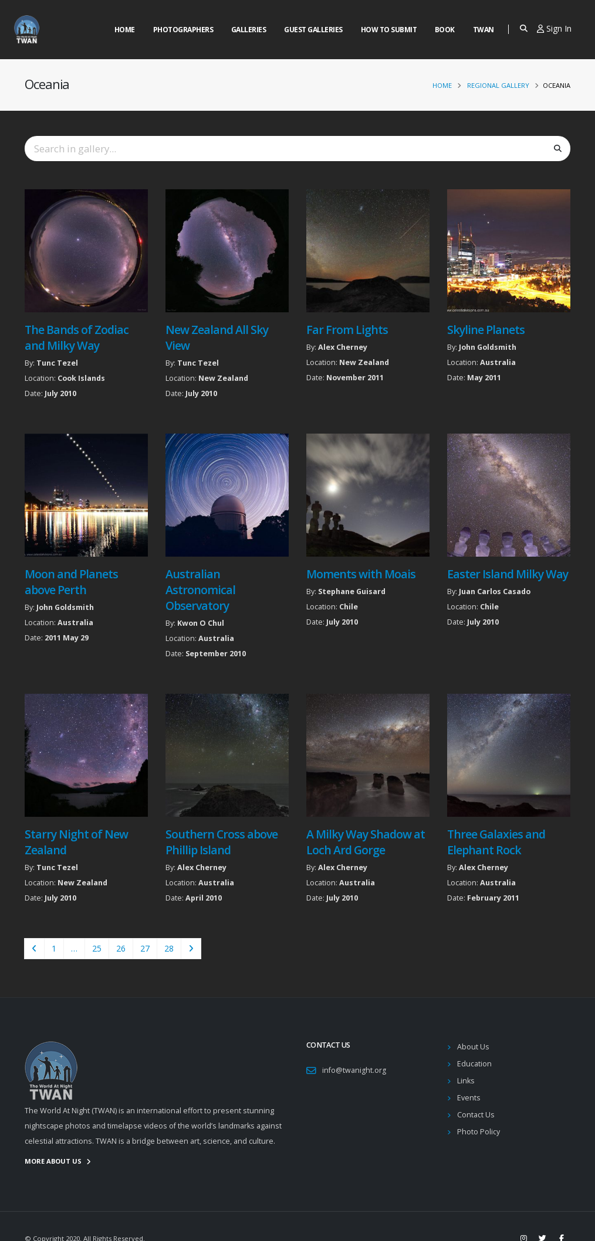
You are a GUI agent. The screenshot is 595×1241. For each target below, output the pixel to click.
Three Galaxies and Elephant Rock (496, 842)
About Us (473, 1047)
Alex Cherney (342, 347)
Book (445, 30)
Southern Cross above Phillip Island (221, 842)
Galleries (248, 30)
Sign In (554, 28)
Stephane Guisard (352, 591)
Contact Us (476, 1115)
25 (97, 948)
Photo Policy (478, 1132)
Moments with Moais (360, 574)
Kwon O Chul (200, 623)
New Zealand (223, 378)
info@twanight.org (354, 1070)
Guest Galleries (313, 30)
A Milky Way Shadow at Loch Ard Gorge (365, 842)
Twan (483, 30)
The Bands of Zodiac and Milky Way (77, 337)
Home (124, 30)
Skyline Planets (486, 329)
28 (169, 948)
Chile (348, 607)
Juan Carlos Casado (494, 591)
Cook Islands (81, 378)
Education (474, 1064)
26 (121, 948)
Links (466, 1081)
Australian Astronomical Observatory (200, 589)
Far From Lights (347, 329)
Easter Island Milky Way (507, 574)
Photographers (183, 30)
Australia (498, 362)
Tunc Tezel (57, 363)
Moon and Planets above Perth (71, 582)
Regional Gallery (498, 85)
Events (469, 1098)
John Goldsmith (487, 347)
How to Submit (389, 30)
